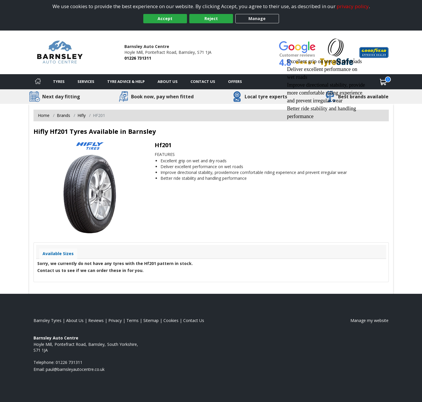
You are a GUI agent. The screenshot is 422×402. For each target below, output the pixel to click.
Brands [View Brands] (63, 115)
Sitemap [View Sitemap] (151, 320)
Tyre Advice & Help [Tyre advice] (126, 81)
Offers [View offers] (235, 81)
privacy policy (353, 6)
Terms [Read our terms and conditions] (132, 320)
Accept (165, 18)
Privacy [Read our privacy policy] (115, 320)
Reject (211, 18)
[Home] (38, 81)
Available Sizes (58, 253)
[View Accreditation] (337, 52)
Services (85, 81)
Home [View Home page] (44, 115)
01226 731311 (137, 58)
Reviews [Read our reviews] (96, 320)
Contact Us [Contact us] (202, 81)
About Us (168, 81)
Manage (257, 18)
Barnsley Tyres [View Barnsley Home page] (47, 320)
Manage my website (369, 320)
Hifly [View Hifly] (81, 115)
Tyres (59, 81)
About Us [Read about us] (75, 320)
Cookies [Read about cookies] (171, 320)
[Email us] (75, 369)
